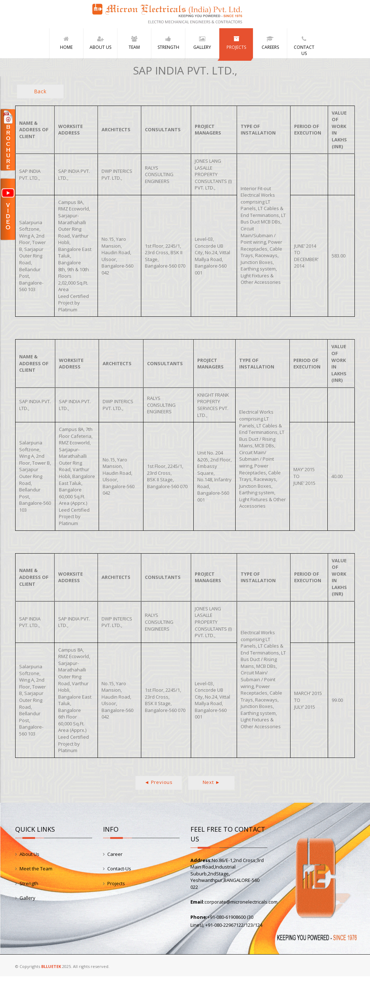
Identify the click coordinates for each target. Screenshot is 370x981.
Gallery (27, 902)
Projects (116, 887)
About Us (29, 858)
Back (40, 95)
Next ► (211, 786)
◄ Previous (159, 786)
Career (114, 858)
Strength (29, 887)
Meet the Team (36, 873)
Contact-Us (119, 873)
